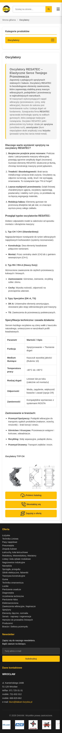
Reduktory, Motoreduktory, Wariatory (19, 555)
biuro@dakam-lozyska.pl (20, 702)
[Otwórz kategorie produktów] (31, 40)
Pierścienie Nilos (10, 599)
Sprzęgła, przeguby (11, 569)
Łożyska (6, 535)
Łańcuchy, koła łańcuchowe (15, 552)
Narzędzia (7, 566)
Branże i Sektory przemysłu (15, 626)
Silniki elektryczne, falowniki (15, 572)
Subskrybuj (31, 659)
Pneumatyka (8, 545)
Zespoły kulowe (9, 549)
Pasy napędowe (9, 542)
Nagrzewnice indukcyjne (13, 562)
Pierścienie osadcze (11, 589)
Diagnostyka (8, 593)
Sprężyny (6, 609)
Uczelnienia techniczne (13, 596)
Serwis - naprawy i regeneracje (16, 616)
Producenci (7, 623)
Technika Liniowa (10, 539)
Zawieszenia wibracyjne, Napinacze (19, 606)
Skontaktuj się (31, 504)
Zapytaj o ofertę (30, 513)
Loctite (5, 586)
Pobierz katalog (31, 495)
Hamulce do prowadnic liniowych (17, 620)
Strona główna (9, 20)
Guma (5, 579)
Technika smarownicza (12, 582)
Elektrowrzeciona (10, 603)
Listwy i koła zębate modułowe (16, 559)
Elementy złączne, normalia (15, 613)
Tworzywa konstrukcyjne (13, 576)
